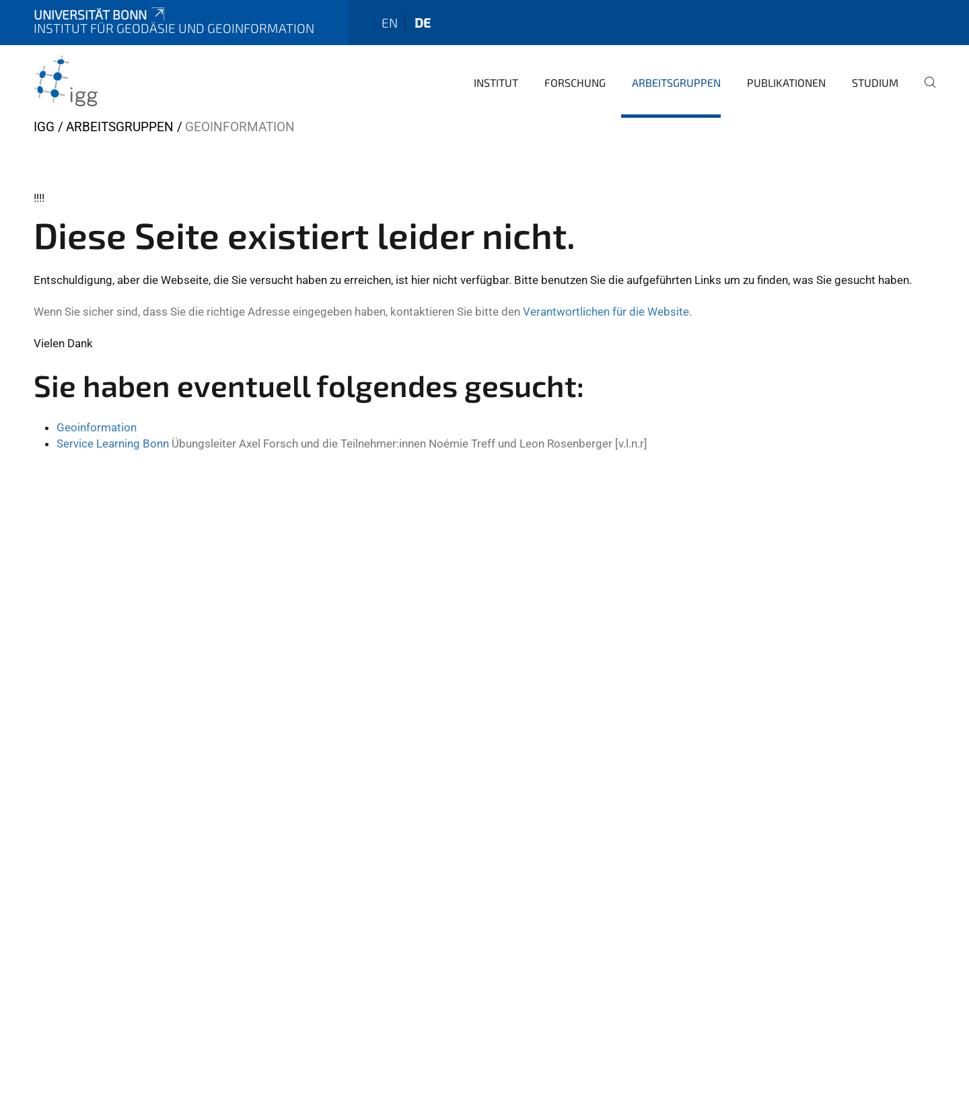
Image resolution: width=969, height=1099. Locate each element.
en (390, 22)
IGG (44, 127)
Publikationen (786, 82)
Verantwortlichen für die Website (606, 311)
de (423, 22)
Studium (875, 82)
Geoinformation (97, 427)
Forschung (575, 82)
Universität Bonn (100, 14)
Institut (496, 82)
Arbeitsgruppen (676, 82)
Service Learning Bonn (113, 443)
